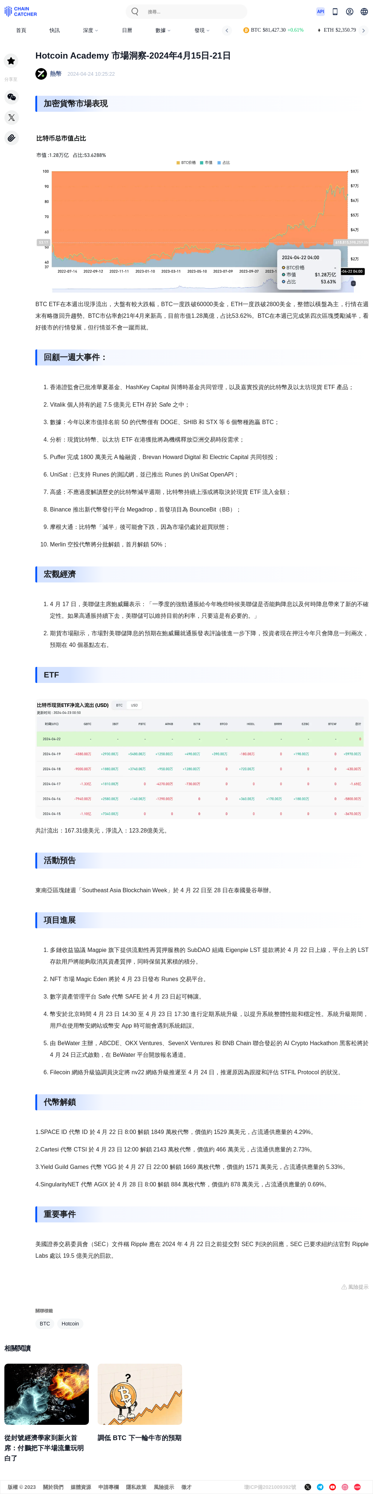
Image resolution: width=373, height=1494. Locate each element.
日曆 (127, 30)
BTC (45, 1324)
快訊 (55, 30)
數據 (163, 30)
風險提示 (164, 1487)
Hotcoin (70, 1324)
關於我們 (53, 1487)
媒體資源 (81, 1487)
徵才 (186, 1487)
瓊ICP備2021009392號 (270, 1487)
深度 (91, 30)
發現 (202, 30)
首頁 (21, 30)
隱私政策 (136, 1487)
